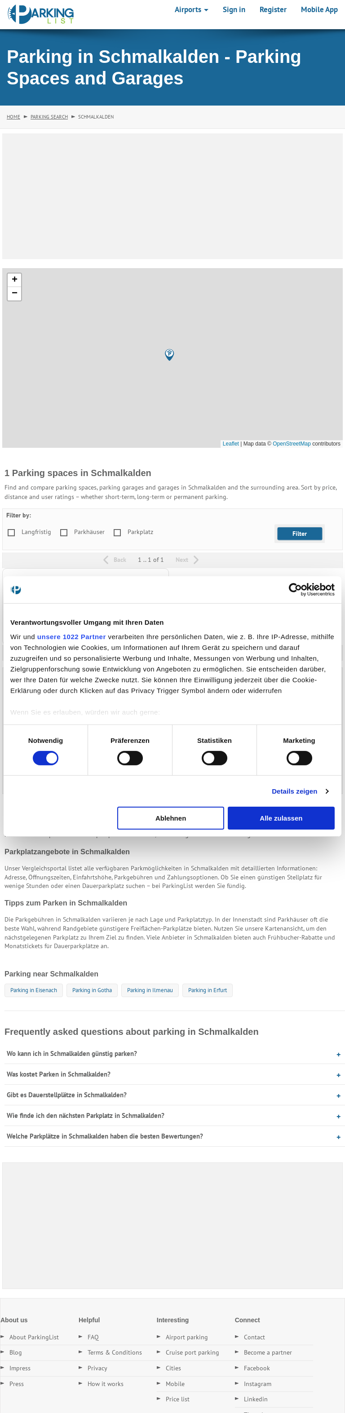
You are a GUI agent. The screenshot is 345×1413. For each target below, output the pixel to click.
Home (13, 117)
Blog (15, 1352)
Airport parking (187, 1337)
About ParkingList (34, 1337)
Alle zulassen (281, 818)
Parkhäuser (89, 532)
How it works (106, 1384)
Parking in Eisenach (33, 990)
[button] (169, 355)
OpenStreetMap (292, 444)
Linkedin (256, 1399)
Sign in (234, 9)
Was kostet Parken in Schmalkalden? (59, 1074)
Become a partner (268, 1352)
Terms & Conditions (115, 1352)
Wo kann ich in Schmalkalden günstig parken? (72, 1053)
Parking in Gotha (92, 990)
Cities (173, 1368)
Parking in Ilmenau (150, 990)
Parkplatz (140, 532)
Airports (191, 9)
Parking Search (49, 117)
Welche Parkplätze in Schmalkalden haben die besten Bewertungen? (105, 1136)
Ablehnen (170, 818)
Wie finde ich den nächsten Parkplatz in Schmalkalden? (85, 1115)
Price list (178, 1399)
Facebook (257, 1368)
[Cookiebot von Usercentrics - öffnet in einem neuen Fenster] (295, 589)
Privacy (97, 1368)
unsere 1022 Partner (71, 636)
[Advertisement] (172, 196)
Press (16, 1384)
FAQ (93, 1337)
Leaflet (231, 444)
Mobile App (319, 9)
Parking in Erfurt (207, 990)
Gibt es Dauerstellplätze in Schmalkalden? (67, 1095)
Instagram (257, 1384)
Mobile (175, 1384)
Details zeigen (294, 791)
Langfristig (36, 532)
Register (273, 9)
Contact (254, 1337)
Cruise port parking (192, 1352)
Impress (20, 1368)
